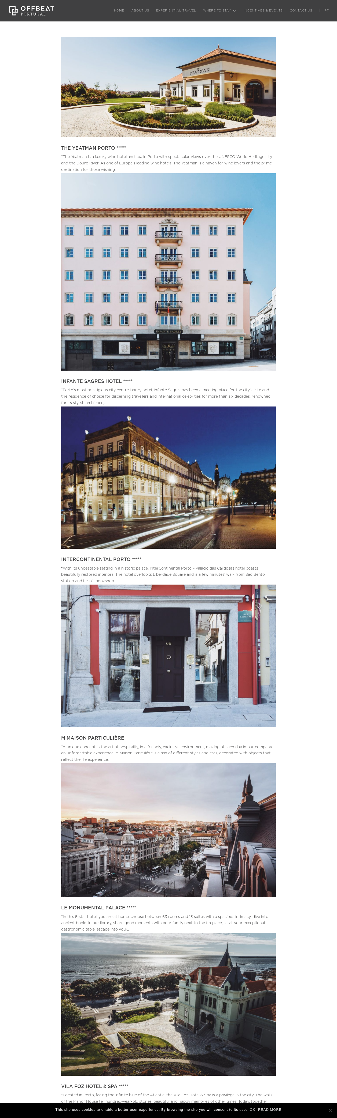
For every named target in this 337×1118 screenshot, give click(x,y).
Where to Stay (217, 10)
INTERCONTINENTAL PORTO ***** (101, 559)
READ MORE (270, 1110)
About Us (140, 10)
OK (252, 1110)
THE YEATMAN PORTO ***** (93, 148)
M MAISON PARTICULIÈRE (92, 738)
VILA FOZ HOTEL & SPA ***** (94, 1086)
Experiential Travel (176, 10)
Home (119, 10)
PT (327, 10)
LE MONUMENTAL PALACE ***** (98, 908)
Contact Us (301, 10)
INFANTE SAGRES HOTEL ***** (97, 381)
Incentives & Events (263, 10)
